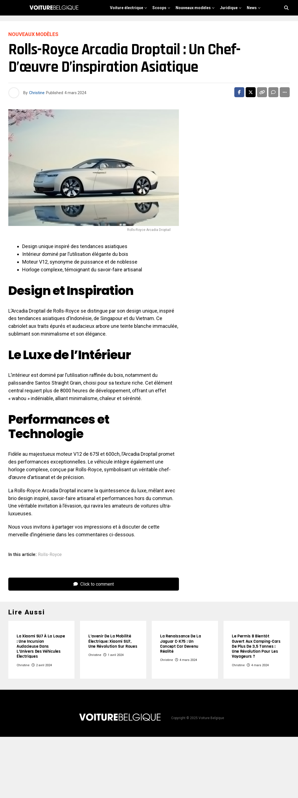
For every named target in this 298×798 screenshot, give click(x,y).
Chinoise (172, 24)
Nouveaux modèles (193, 8)
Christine (37, 93)
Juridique (229, 8)
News (252, 8)
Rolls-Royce (50, 554)
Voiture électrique (126, 8)
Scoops (159, 8)
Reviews (197, 24)
